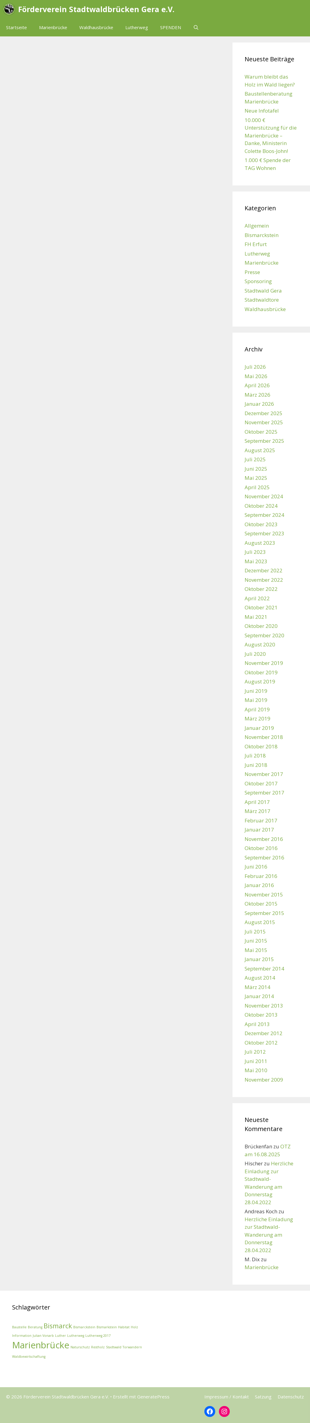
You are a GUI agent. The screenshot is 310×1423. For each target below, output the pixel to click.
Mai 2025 (256, 477)
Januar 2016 (259, 885)
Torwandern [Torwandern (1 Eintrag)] (132, 1347)
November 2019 (264, 662)
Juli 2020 (255, 653)
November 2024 (264, 496)
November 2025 (264, 422)
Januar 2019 (259, 727)
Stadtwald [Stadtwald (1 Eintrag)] (113, 1347)
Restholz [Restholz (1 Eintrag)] (98, 1347)
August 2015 (260, 922)
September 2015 (264, 913)
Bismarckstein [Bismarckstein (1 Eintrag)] (84, 1327)
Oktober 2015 (261, 903)
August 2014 (260, 977)
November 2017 (264, 774)
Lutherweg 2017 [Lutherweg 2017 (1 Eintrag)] (97, 1335)
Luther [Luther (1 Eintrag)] (60, 1335)
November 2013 (264, 1005)
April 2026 (257, 385)
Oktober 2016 (261, 848)
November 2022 (264, 579)
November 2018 (264, 737)
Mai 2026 (256, 376)
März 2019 (257, 718)
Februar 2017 (261, 820)
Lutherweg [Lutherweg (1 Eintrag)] (75, 1335)
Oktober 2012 (261, 1042)
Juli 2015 (255, 931)
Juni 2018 (256, 764)
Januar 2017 (259, 829)
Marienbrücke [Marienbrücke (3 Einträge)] (40, 1345)
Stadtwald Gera (263, 290)
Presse (252, 272)
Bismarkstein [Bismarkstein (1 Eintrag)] (107, 1327)
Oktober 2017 (261, 783)
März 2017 (257, 811)
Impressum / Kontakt (226, 1397)
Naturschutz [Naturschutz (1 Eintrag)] (80, 1347)
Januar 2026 (259, 403)
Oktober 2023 (261, 524)
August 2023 (260, 542)
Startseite (16, 27)
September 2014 (264, 968)
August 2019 (260, 681)
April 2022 (257, 598)
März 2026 (257, 394)
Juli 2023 (255, 551)
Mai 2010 (256, 1070)
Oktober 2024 (261, 505)
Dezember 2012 (263, 1033)
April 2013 (257, 1024)
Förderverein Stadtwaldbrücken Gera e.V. (96, 9)
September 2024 (264, 514)
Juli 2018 (255, 755)
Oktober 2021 (261, 607)
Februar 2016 (261, 875)
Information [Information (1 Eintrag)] (21, 1335)
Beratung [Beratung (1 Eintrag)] (35, 1327)
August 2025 (260, 450)
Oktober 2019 (261, 672)
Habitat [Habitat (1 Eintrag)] (124, 1327)
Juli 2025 (255, 459)
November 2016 (264, 838)
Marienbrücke (53, 27)
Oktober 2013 (261, 1014)
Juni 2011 (256, 1061)
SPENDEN (170, 27)
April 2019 (257, 709)
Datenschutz (291, 1397)
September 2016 (264, 857)
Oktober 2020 (261, 625)
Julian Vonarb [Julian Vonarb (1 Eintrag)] (43, 1335)
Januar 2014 (259, 996)
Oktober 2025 (261, 431)
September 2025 (264, 440)
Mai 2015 (256, 950)
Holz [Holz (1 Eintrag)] (134, 1327)
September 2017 (264, 792)
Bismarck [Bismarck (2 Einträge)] (58, 1325)
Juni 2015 (256, 940)
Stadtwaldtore (262, 299)
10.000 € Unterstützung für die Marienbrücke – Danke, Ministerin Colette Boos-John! (271, 135)
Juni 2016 (256, 866)
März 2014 (257, 987)
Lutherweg (136, 27)
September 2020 (264, 635)
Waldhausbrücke (96, 27)
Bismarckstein (262, 235)
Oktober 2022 (261, 588)
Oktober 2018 (261, 746)
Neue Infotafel (262, 110)
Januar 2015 (259, 959)
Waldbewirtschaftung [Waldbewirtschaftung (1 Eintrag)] (28, 1356)
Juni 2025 (256, 468)
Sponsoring (258, 281)
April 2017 (257, 801)
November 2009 (264, 1079)
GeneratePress (153, 1397)
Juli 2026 (255, 366)
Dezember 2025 (263, 413)
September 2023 (264, 533)
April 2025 (257, 487)
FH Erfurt (256, 244)
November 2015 (264, 894)
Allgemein (257, 225)
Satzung (263, 1397)
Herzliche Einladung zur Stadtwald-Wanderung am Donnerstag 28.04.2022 (269, 1235)
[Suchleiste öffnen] (196, 27)
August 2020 (260, 644)
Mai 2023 (256, 561)
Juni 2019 (256, 690)
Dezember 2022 (263, 570)
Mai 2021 (256, 616)
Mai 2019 (256, 699)
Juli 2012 (255, 1051)
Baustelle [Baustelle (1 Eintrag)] (19, 1327)
